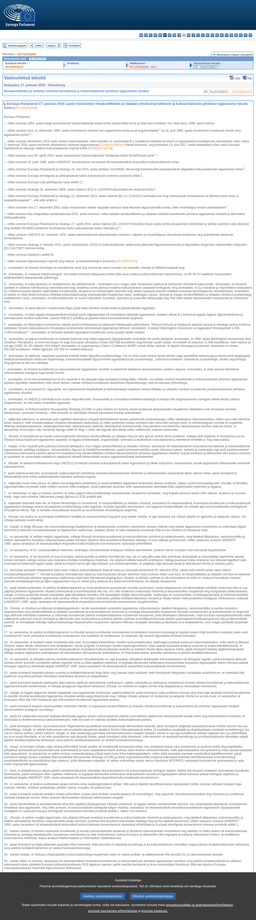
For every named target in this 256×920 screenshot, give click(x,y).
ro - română (231, 35)
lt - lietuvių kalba (203, 35)
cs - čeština (150, 35)
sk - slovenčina (236, 35)
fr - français (179, 35)
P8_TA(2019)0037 (205, 66)
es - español (146, 35)
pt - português (226, 35)
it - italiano (193, 35)
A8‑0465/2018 (126, 261)
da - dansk (155, 35)
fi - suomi (246, 35)
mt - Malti (212, 35)
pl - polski (222, 35)
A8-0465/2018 (14, 66)
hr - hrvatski (188, 35)
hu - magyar (208, 35)
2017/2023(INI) (26, 54)
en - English (174, 35)
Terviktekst (74, 45)
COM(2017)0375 (100, 148)
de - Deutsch (160, 35)
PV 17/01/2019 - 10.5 (143, 66)
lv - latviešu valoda (198, 35)
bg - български (141, 35)
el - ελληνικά (170, 35)
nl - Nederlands (217, 35)
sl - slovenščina (241, 35)
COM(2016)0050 (111, 145)
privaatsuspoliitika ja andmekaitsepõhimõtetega (199, 911)
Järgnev (51, 45)
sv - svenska (250, 35)
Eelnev (38, 45)
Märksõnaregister (17, 45)
